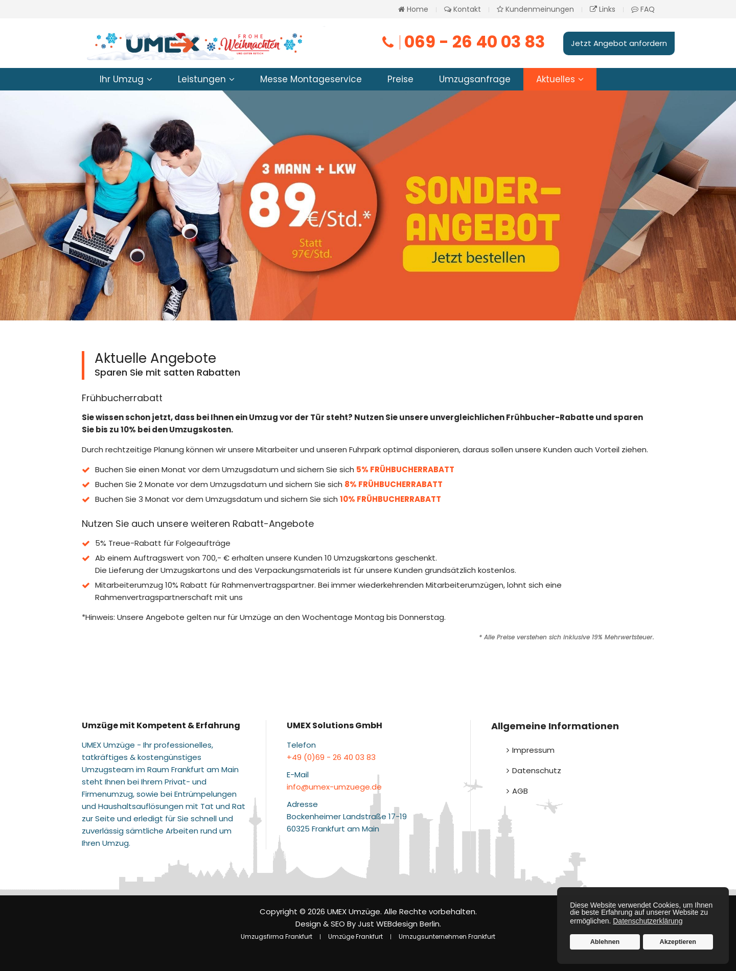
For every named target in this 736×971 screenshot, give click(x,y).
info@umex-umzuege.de (334, 786)
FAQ (643, 9)
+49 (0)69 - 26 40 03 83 (331, 757)
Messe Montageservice (311, 79)
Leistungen (202, 79)
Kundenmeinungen (535, 9)
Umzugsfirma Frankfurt (276, 936)
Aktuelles (555, 79)
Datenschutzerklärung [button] (647, 921)
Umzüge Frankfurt (355, 936)
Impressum (533, 750)
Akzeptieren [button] (678, 941)
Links (602, 9)
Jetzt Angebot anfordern (619, 43)
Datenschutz (536, 770)
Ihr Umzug (122, 79)
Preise (400, 79)
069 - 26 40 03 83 (462, 41)
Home (413, 9)
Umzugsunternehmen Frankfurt (447, 936)
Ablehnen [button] (604, 941)
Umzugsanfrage (475, 79)
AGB (520, 790)
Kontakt (462, 9)
